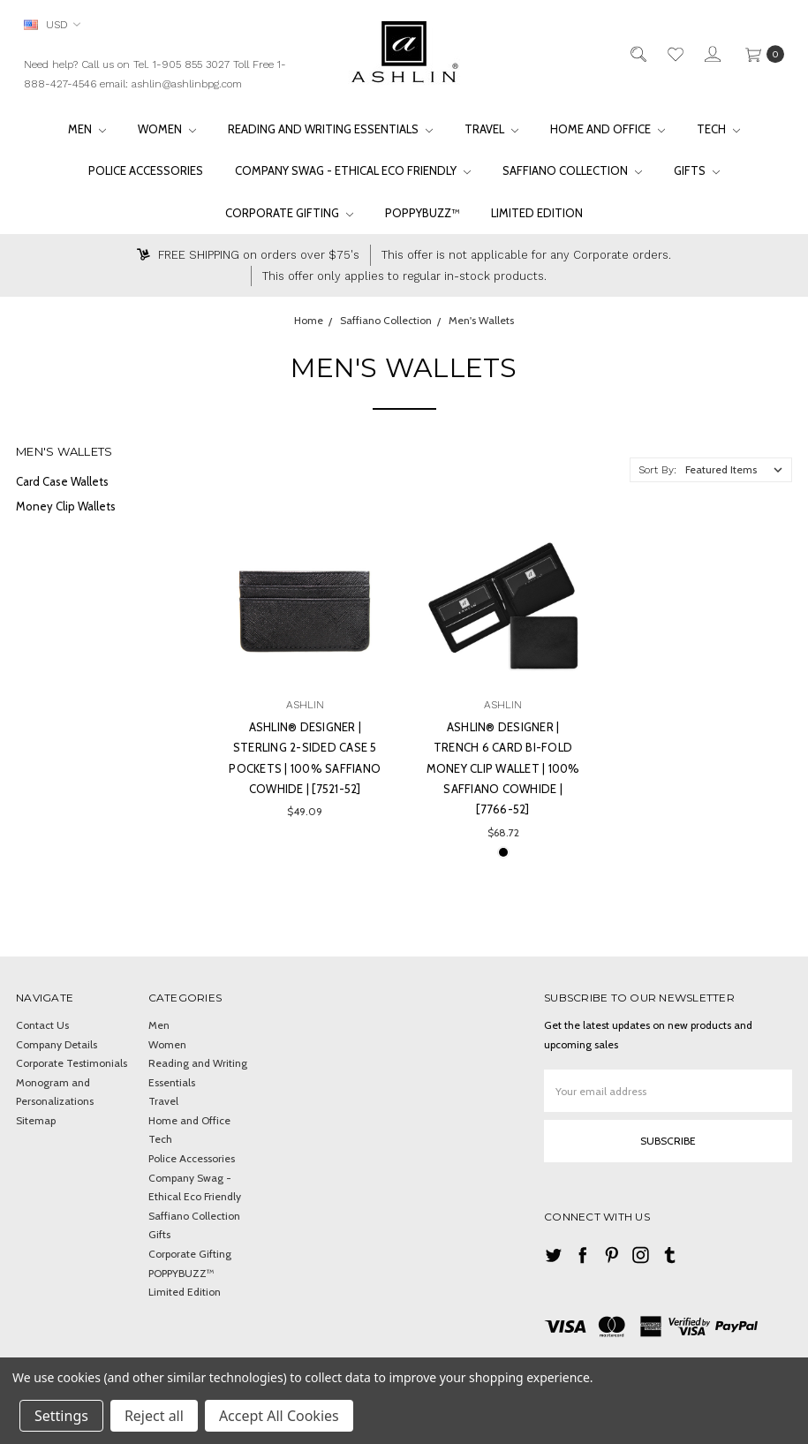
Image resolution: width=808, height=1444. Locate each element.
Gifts (697, 170)
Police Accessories (145, 170)
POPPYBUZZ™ (422, 213)
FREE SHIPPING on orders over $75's (248, 254)
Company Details (56, 1044)
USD (52, 24)
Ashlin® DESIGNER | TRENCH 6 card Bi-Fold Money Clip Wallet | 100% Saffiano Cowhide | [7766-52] (503, 768)
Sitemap (36, 1120)
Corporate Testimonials (71, 1063)
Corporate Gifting (289, 213)
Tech (718, 129)
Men (87, 129)
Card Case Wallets (62, 481)
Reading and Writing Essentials (330, 129)
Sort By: (657, 470)
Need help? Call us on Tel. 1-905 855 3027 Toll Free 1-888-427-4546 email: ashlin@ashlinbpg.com (155, 74)
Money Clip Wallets (66, 506)
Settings (61, 1415)
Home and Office (607, 129)
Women (167, 129)
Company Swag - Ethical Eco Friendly (353, 170)
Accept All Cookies (279, 1415)
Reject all (154, 1415)
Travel (491, 129)
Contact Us (42, 1025)
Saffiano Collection (572, 170)
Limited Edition (537, 213)
